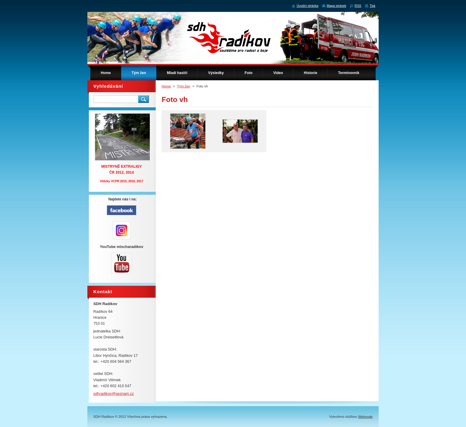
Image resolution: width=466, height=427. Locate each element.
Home (166, 86)
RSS (358, 5)
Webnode (365, 416)
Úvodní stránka (307, 5)
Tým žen (183, 86)
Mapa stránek (336, 5)
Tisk (372, 5)
